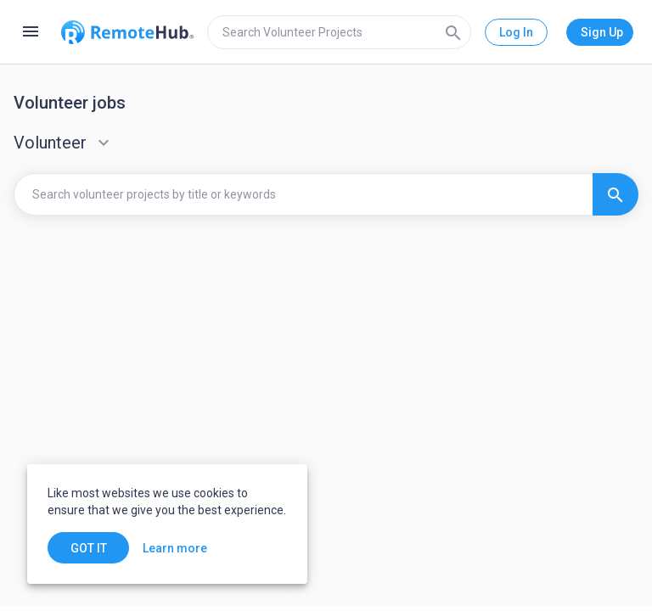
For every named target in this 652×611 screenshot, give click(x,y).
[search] (339, 32)
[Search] (453, 32)
